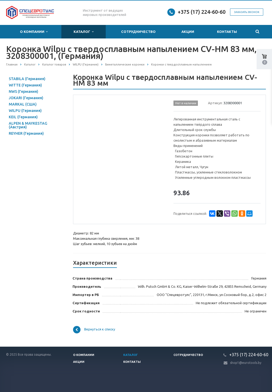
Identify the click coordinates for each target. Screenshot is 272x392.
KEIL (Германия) (23, 117)
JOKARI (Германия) (26, 98)
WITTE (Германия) (25, 85)
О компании (34, 32)
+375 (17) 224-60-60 (202, 12)
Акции (187, 31)
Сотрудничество (138, 31)
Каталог (84, 32)
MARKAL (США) (23, 104)
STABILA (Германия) (27, 79)
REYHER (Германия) (26, 133)
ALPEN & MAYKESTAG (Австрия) (28, 125)
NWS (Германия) (23, 91)
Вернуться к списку (94, 329)
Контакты (227, 31)
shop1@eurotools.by (245, 362)
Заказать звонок (246, 12)
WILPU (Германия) (25, 110)
